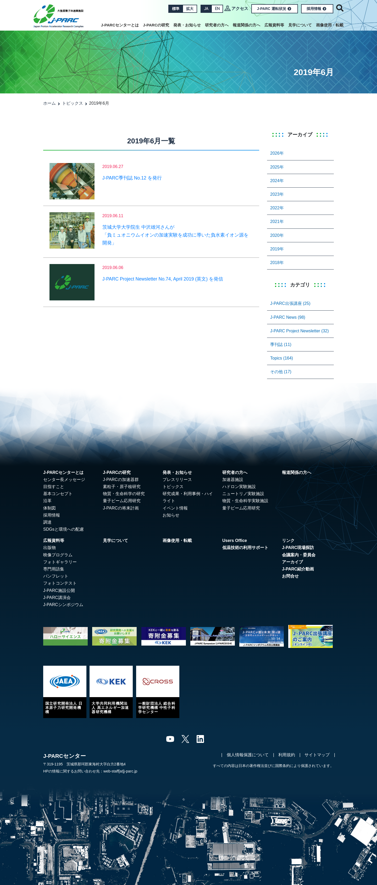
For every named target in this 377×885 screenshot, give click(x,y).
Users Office (234, 540)
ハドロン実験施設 (239, 486)
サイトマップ (317, 755)
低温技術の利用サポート (245, 547)
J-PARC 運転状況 (274, 9)
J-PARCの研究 (156, 25)
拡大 (189, 9)
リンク (288, 540)
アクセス (239, 8)
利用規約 (286, 755)
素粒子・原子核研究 (122, 486)
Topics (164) (281, 358)
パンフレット (55, 576)
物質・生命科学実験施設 (245, 500)
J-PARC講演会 (57, 597)
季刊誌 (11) (280, 344)
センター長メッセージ (64, 479)
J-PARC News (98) (287, 317)
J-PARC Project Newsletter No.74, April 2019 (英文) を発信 (162, 279)
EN (217, 9)
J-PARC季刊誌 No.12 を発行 (132, 178)
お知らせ (171, 515)
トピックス (72, 103)
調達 (47, 522)
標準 (175, 9)
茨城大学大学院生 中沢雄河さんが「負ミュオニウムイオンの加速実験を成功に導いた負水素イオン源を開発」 (175, 235)
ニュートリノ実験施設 (243, 493)
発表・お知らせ (187, 25)
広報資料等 (274, 25)
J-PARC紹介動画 (298, 569)
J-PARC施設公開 (59, 590)
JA (206, 9)
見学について (300, 25)
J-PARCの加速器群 (121, 479)
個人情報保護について (248, 755)
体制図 (49, 508)
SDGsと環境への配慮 (63, 529)
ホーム (49, 103)
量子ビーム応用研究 (122, 500)
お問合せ (290, 576)
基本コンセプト (58, 493)
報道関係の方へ (246, 25)
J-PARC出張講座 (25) (290, 303)
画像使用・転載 (329, 25)
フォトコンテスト (60, 583)
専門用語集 (53, 569)
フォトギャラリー (60, 562)
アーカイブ (292, 562)
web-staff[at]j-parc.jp (120, 771)
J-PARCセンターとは (120, 25)
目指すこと (53, 486)
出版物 (49, 547)
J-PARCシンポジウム (63, 604)
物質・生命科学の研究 (124, 493)
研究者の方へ (217, 25)
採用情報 (316, 9)
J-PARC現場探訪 (298, 547)
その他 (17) (280, 371)
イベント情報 (175, 508)
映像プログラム (58, 555)
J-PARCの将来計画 (121, 508)
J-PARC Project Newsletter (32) (299, 331)
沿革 (47, 500)
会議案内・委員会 (298, 555)
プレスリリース (177, 479)
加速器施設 (232, 479)
